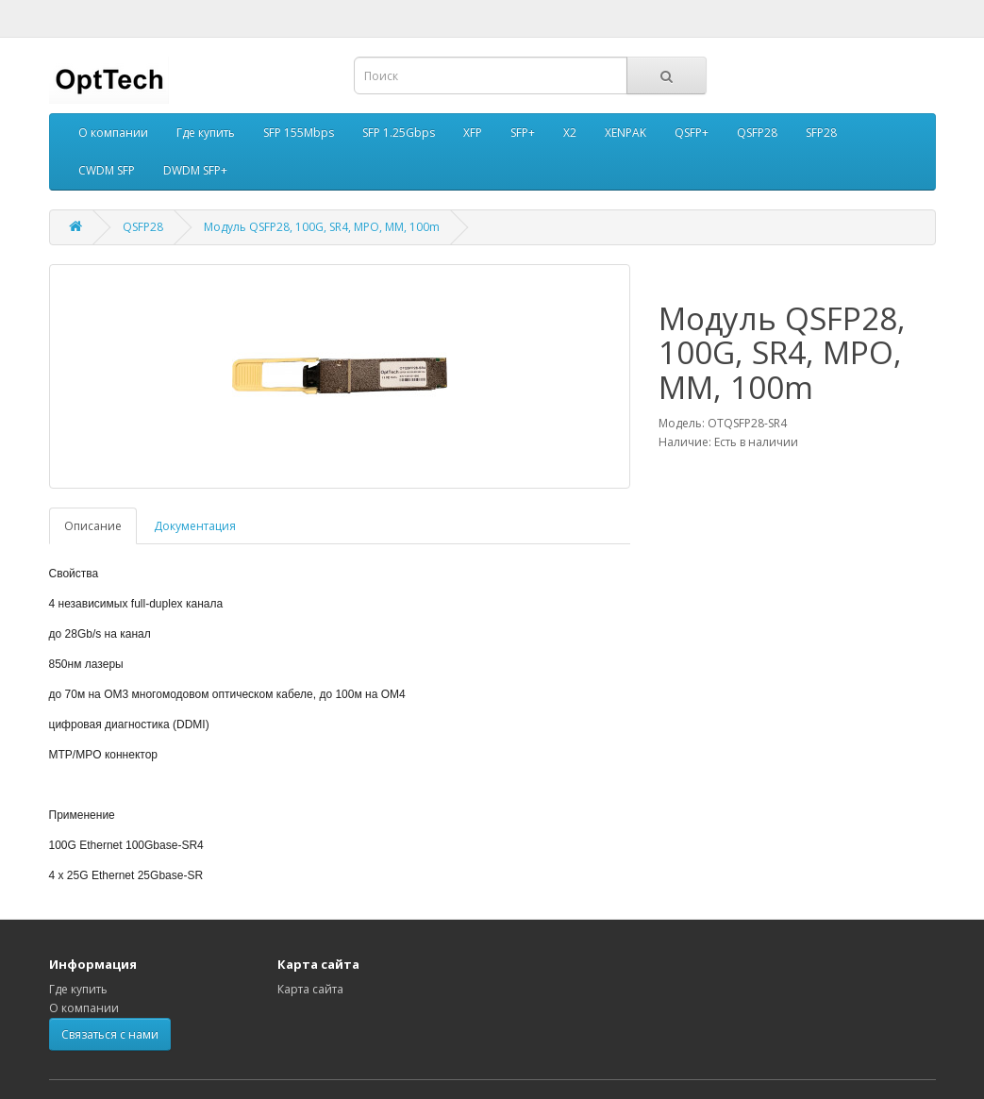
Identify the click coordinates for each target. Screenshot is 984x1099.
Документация (195, 526)
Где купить (205, 133)
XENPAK (625, 133)
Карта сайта (310, 989)
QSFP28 (757, 133)
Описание (93, 526)
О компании (113, 133)
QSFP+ (692, 133)
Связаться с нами (109, 1034)
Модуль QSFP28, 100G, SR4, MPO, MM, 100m (322, 227)
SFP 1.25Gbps (398, 133)
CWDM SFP (106, 170)
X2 (569, 133)
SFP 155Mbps (298, 133)
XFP (472, 133)
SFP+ (522, 133)
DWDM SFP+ (195, 170)
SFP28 (821, 133)
